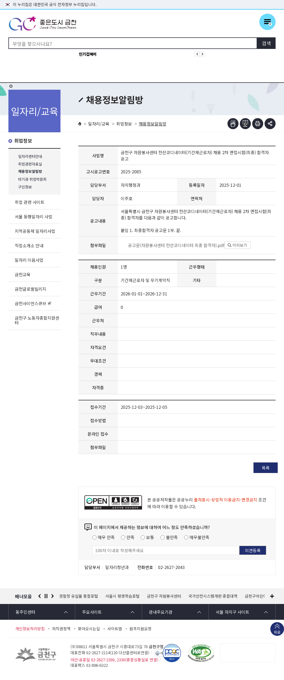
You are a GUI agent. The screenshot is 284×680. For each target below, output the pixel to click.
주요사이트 (92, 612)
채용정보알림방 (30, 171)
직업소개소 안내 (29, 245)
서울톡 (164, 653)
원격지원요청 (140, 628)
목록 (266, 468)
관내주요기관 (161, 612)
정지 (46, 596)
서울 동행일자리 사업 (33, 216)
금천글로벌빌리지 (30, 289)
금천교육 (23, 274)
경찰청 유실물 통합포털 (78, 596)
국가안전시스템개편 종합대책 (213, 596)
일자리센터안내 (30, 156)
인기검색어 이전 (197, 54)
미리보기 (237, 245)
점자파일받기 (245, 123)
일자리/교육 (98, 123)
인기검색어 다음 (202, 54)
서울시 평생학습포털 (122, 596)
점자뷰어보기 (233, 123)
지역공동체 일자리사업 (35, 231)
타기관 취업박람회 (32, 179)
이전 (39, 596)
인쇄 (257, 123)
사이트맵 (114, 628)
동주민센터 (25, 612)
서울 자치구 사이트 (232, 612)
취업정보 (23, 141)
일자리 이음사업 (29, 260)
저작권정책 (61, 628)
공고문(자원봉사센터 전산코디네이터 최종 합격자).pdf (172, 245)
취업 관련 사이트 (29, 202)
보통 (150, 537)
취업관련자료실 (30, 164)
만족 (130, 537)
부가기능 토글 (270, 123)
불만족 (172, 537)
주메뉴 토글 (267, 22)
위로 (277, 632)
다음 (53, 596)
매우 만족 (106, 537)
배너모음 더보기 (272, 596)
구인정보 (25, 187)
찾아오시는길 (89, 628)
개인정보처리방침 (30, 628)
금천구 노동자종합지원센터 (37, 320)
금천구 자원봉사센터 (164, 596)
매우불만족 (199, 537)
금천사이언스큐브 (30, 303)
